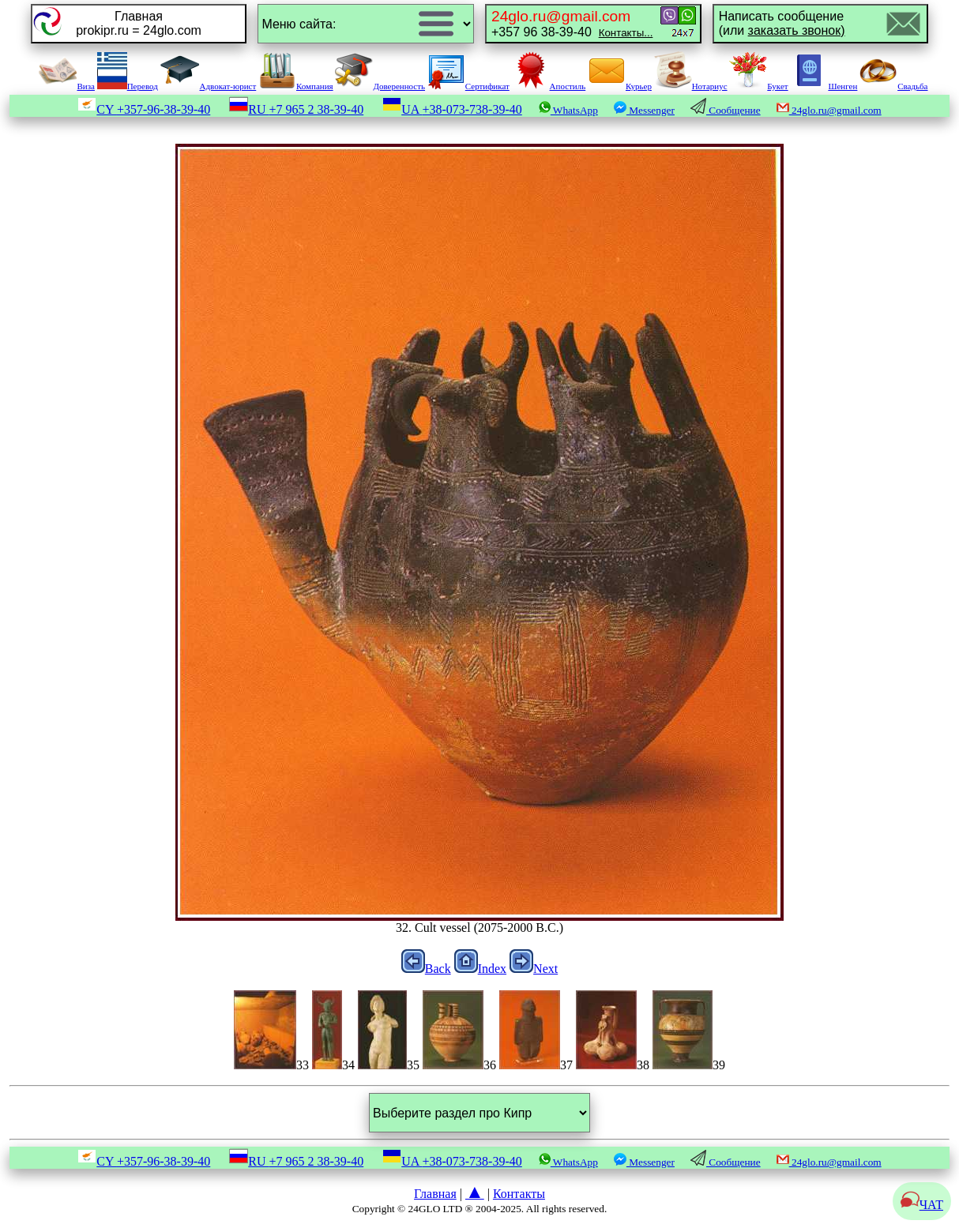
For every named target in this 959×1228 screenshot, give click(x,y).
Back (426, 968)
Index (480, 968)
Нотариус (691, 86)
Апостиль (549, 86)
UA (452, 109)
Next (534, 968)
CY (143, 109)
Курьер (620, 86)
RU (296, 109)
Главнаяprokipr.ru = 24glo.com (138, 23)
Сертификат (468, 86)
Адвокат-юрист (208, 86)
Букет (758, 86)
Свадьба (893, 86)
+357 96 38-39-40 (571, 23)
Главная (435, 1193)
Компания (295, 86)
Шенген (823, 86)
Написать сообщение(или (782, 23)
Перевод (127, 86)
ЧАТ (922, 1204)
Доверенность (380, 86)
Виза (66, 86)
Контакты (519, 1193)
